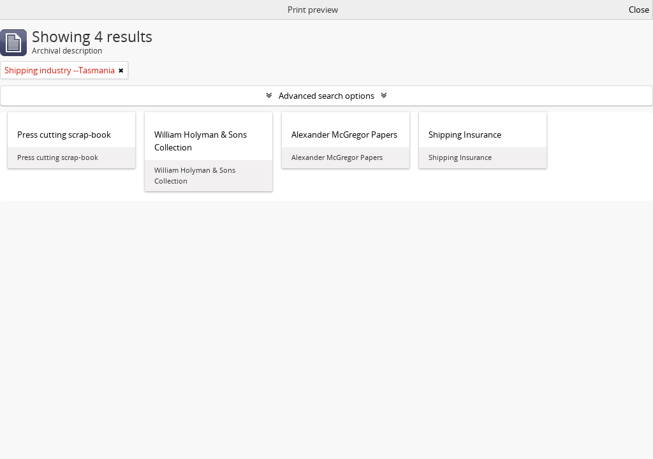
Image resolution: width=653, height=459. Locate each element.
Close (639, 9)
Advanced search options (326, 95)
